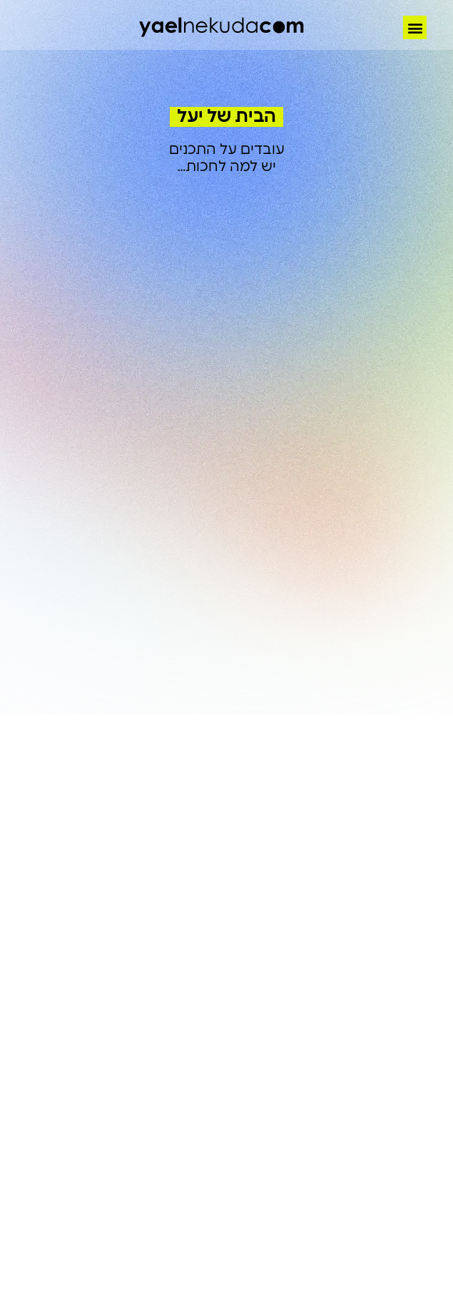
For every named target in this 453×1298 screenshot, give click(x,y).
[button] (415, 27)
